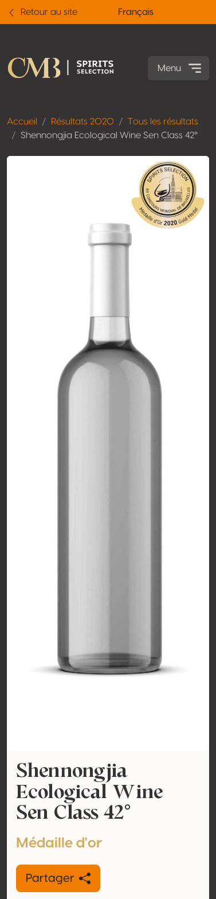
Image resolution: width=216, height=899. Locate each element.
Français (136, 12)
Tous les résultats (163, 121)
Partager (58, 878)
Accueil (22, 121)
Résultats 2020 (82, 121)
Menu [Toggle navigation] (181, 68)
